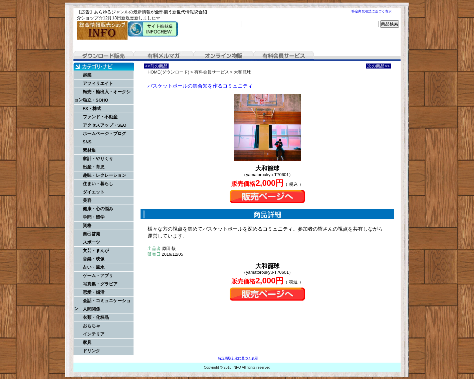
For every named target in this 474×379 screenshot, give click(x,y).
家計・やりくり (98, 158)
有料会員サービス (284, 56)
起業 (87, 75)
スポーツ (91, 242)
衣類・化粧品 (96, 317)
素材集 (89, 150)
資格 (87, 225)
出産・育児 (93, 166)
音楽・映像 (93, 258)
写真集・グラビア (100, 283)
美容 (87, 200)
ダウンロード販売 (103, 56)
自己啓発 (91, 233)
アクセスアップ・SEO (105, 125)
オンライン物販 (224, 56)
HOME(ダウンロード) (168, 72)
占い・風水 (93, 267)
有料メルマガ (164, 56)
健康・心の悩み (98, 208)
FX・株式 (92, 108)
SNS (87, 141)
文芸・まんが (96, 250)
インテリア (93, 334)
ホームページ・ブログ (104, 133)
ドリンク (91, 350)
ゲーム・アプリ (98, 275)
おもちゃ (91, 325)
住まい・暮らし (98, 183)
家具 (87, 342)
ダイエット (93, 192)
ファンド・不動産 (100, 116)
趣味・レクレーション (104, 175)
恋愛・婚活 (93, 292)
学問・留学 (93, 217)
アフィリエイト (98, 83)
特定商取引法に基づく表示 (371, 11)
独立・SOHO (95, 100)
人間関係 (91, 308)
